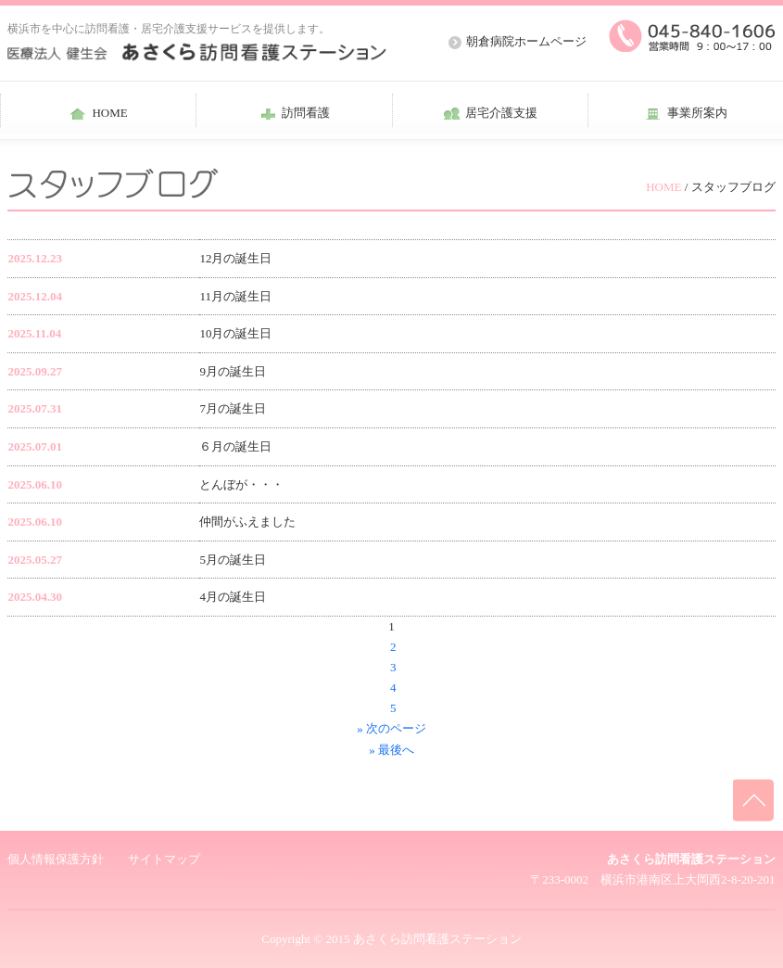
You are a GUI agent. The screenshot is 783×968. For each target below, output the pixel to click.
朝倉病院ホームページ (526, 41)
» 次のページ (391, 728)
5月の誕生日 (232, 560)
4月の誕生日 (232, 597)
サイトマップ (164, 859)
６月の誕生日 (235, 446)
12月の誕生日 (235, 258)
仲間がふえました (247, 522)
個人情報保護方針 (55, 859)
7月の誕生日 (232, 408)
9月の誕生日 (232, 371)
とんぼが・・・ (241, 484)
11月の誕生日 (235, 296)
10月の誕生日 (235, 333)
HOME (663, 187)
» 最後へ (391, 750)
